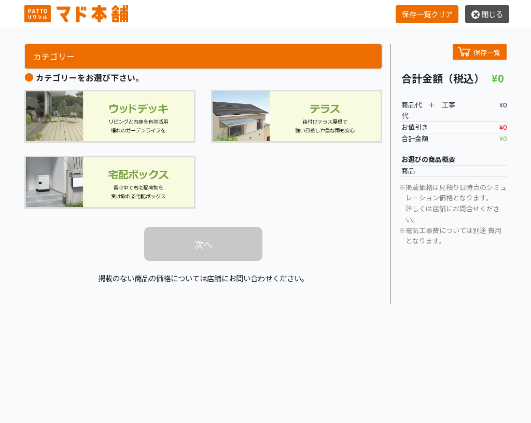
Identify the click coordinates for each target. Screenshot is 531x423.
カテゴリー (54, 56)
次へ (203, 244)
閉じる (487, 13)
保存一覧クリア (427, 13)
